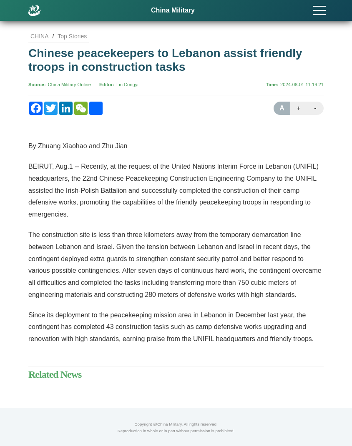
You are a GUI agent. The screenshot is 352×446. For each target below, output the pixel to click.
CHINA (39, 36)
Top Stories (72, 36)
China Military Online (69, 84)
